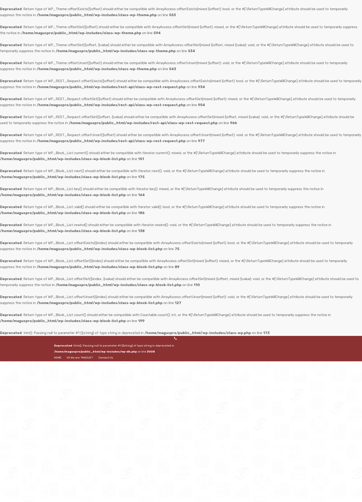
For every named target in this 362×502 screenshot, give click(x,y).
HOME (57, 357)
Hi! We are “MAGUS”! (80, 357)
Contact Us (105, 357)
